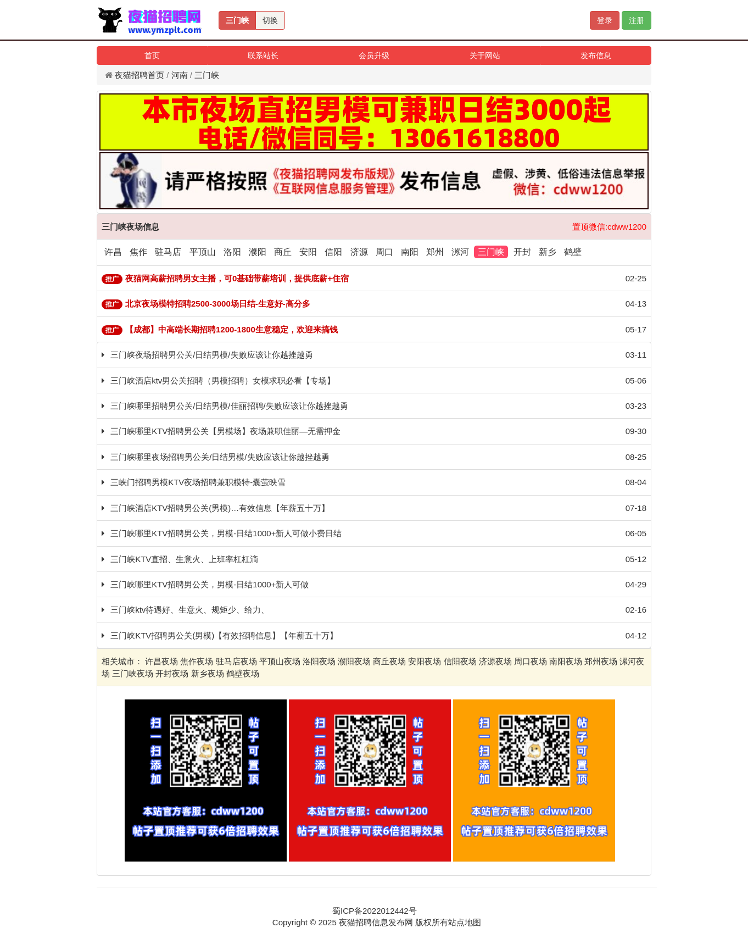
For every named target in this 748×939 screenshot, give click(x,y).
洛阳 (232, 252)
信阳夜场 (460, 661)
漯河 (460, 252)
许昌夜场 (161, 661)
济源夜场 (495, 661)
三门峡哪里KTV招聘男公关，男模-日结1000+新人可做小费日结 (226, 533)
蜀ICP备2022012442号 (374, 910)
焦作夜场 (196, 661)
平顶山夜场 (279, 661)
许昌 (113, 252)
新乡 (547, 252)
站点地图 (464, 922)
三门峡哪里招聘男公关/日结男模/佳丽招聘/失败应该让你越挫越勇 (229, 405)
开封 (522, 252)
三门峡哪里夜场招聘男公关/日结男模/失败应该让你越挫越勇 (219, 457)
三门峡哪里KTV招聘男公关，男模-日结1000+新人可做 (209, 584)
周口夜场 (530, 661)
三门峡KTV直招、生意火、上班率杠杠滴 (184, 559)
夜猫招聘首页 (139, 75)
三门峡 (237, 20)
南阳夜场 (565, 661)
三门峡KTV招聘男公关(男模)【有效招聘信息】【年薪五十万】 (224, 635)
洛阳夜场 (319, 661)
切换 (270, 20)
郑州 (435, 252)
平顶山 (202, 252)
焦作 (138, 252)
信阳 (333, 252)
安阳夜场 (424, 661)
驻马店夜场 (236, 661)
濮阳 (257, 252)
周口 (384, 252)
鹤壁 (573, 252)
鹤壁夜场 (242, 673)
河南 (179, 75)
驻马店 (168, 252)
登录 (604, 20)
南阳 (409, 252)
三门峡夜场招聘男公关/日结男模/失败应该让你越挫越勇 (211, 354)
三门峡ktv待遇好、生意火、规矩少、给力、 (189, 609)
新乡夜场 (207, 673)
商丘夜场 (389, 661)
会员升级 (374, 55)
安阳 (308, 252)
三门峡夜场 (132, 673)
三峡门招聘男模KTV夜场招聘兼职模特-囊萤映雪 (198, 482)
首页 (152, 55)
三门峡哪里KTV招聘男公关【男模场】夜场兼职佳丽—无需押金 (225, 431)
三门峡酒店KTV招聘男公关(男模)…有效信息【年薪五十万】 (220, 508)
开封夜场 (171, 673)
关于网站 (485, 55)
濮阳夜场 (354, 661)
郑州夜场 (600, 661)
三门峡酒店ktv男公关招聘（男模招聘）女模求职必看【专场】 (222, 380)
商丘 (283, 252)
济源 (359, 252)
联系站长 (263, 55)
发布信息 (595, 55)
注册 (636, 20)
